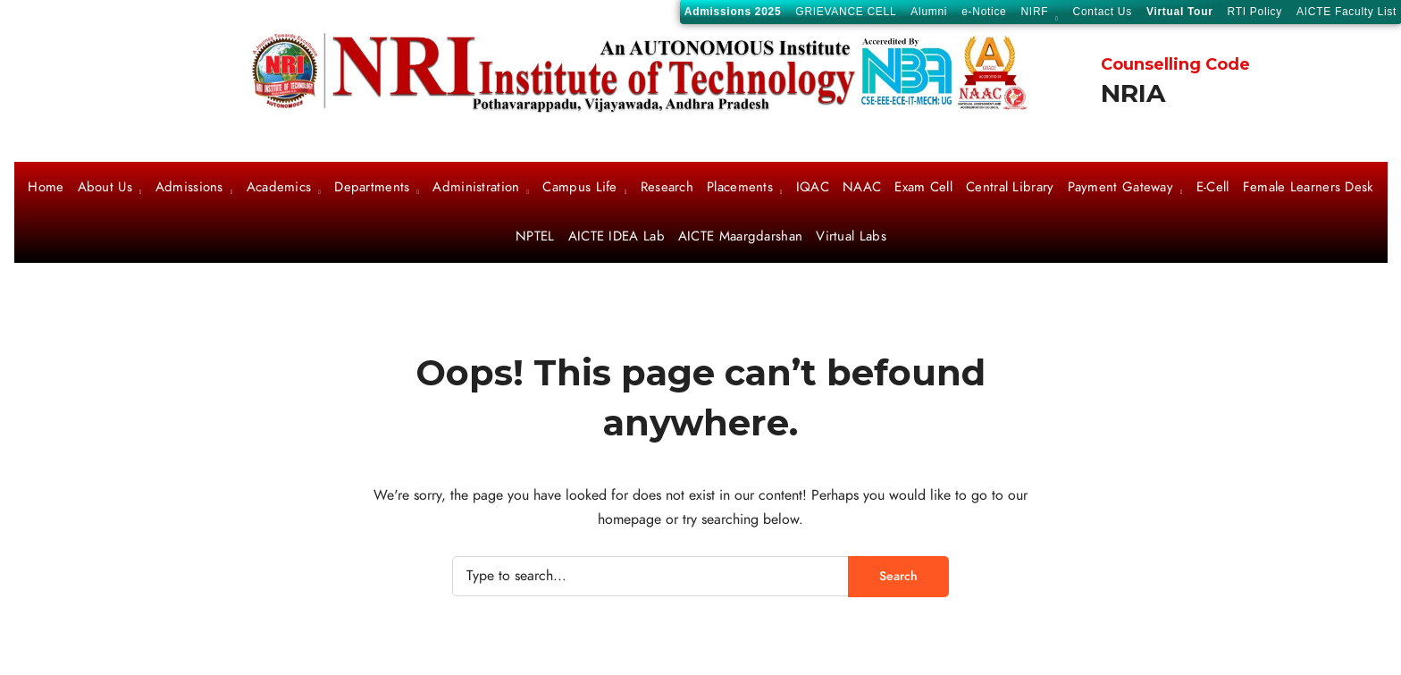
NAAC (862, 187)
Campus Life (579, 188)
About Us (105, 188)
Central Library (1010, 187)
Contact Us (1102, 11)
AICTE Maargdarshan (740, 237)
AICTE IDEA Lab (616, 237)
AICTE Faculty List (1346, 11)
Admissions (189, 188)
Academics (279, 188)
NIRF (1035, 13)
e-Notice (983, 11)
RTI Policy (1255, 11)
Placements (740, 188)
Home (45, 187)
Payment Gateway (1121, 188)
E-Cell (1212, 187)
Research (667, 187)
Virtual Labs (851, 237)
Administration (475, 188)
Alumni (928, 11)
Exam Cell (923, 187)
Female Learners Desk (1308, 187)
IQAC (812, 187)
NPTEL (535, 237)
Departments (371, 188)
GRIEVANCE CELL (845, 11)
